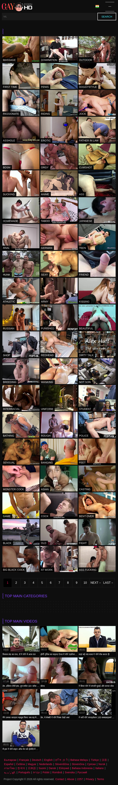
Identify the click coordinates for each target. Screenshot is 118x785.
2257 (80, 779)
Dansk (52, 768)
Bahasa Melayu (79, 759)
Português (24, 772)
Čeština (20, 764)
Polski (46, 772)
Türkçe (95, 759)
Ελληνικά (64, 768)
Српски (91, 764)
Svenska (70, 772)
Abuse (70, 779)
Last (107, 582)
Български (10, 759)
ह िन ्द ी (61, 759)
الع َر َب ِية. (10, 772)
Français (24, 759)
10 (85, 582)
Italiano (99, 768)
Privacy (90, 779)
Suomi (42, 768)
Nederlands (45, 764)
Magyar (32, 764)
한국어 (21, 768)
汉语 (104, 759)
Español (8, 764)
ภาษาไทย (9, 768)
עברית (36, 772)
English (48, 759)
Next (94, 582)
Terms (100, 779)
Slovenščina (62, 764)
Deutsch (36, 759)
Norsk (102, 764)
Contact (59, 779)
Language (97, 6)
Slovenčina (78, 764)
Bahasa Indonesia (82, 768)
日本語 (32, 768)
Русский (82, 772)
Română (57, 772)
